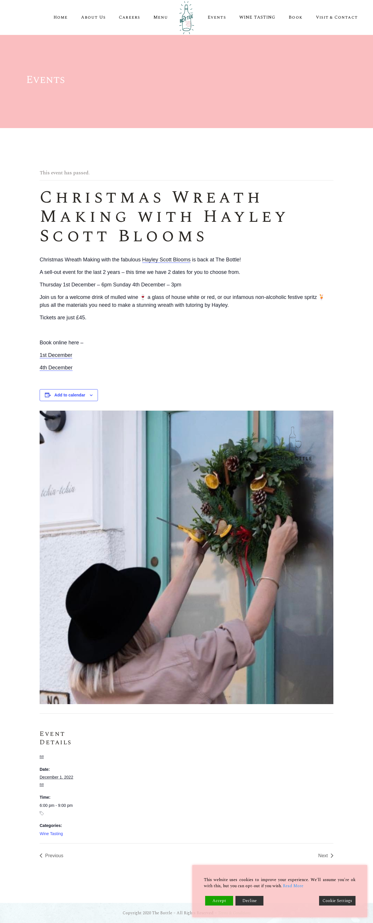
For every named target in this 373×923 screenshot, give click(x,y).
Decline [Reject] (249, 901)
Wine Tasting (51, 833)
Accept (219, 901)
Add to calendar (69, 395)
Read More (293, 886)
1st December (56, 355)
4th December (56, 368)
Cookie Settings (337, 901)
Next (323, 855)
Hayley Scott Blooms (166, 260)
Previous (54, 855)
